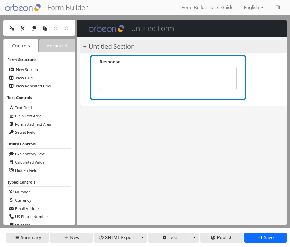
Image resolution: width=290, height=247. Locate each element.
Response (110, 62)
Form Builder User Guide (208, 7)
